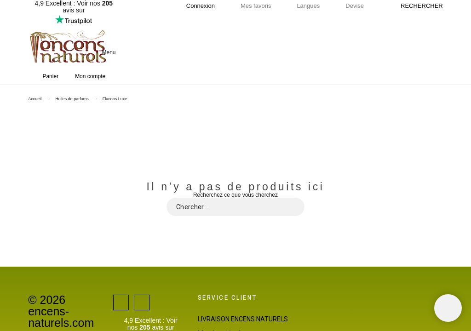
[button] (249, 52)
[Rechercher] (417, 6)
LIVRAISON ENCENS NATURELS (243, 319)
